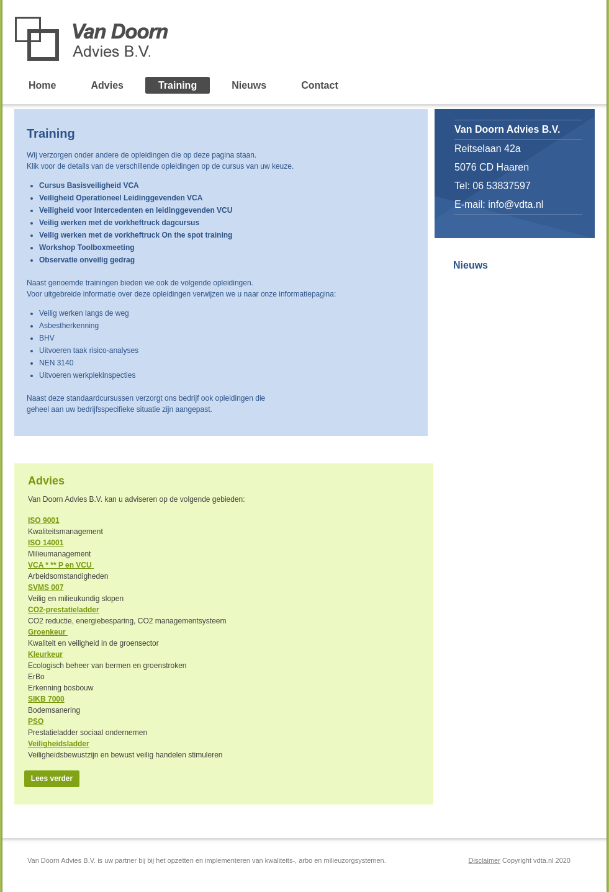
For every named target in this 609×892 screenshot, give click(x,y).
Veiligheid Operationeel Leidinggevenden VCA (120, 198)
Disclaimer (484, 860)
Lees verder (52, 778)
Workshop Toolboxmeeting (87, 247)
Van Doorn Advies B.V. (158, 39)
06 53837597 (501, 186)
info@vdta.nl (515, 204)
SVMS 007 (45, 587)
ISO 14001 (45, 542)
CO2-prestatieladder (63, 609)
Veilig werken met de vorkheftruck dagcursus (119, 222)
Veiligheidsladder (58, 743)
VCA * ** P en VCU (60, 565)
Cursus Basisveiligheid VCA (89, 185)
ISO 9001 (44, 520)
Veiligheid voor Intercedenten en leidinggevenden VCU (135, 210)
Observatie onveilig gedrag (87, 260)
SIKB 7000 (46, 699)
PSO (35, 721)
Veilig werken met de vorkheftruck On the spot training (135, 235)
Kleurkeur (45, 654)
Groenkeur (48, 632)
